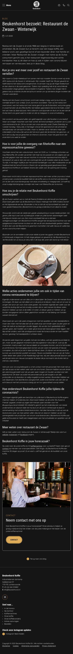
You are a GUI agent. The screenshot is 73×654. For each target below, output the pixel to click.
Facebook (24, 434)
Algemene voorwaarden (30, 646)
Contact (14, 540)
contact (5, 448)
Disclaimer (6, 646)
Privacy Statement (49, 646)
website (5, 434)
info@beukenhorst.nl (12, 590)
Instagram (13, 434)
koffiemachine (36, 446)
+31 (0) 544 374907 (11, 587)
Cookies (16, 646)
